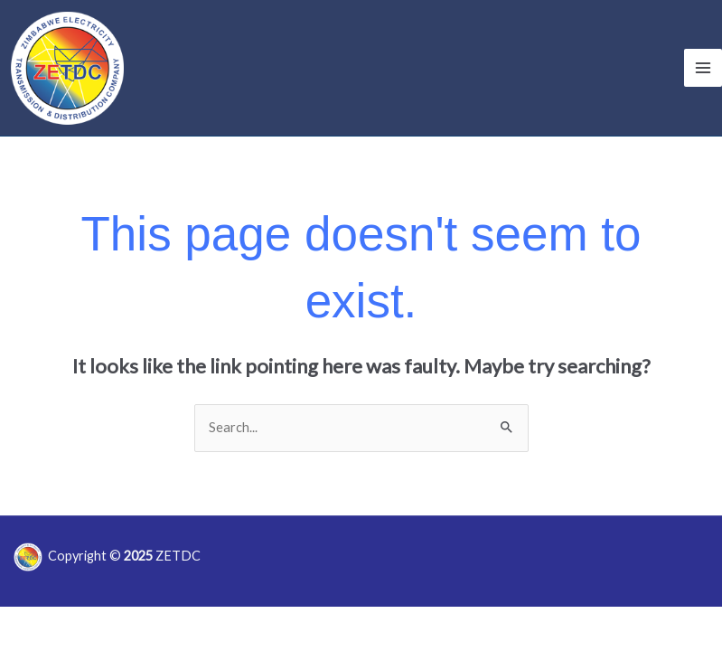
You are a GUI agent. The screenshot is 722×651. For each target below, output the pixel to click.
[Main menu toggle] (703, 68)
